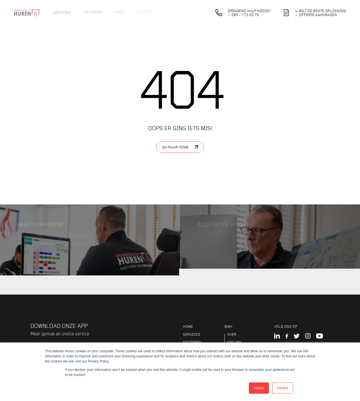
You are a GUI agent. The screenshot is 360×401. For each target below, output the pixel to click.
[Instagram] (308, 336)
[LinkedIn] (277, 336)
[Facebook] (286, 336)
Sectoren (93, 11)
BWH (228, 326)
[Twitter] (296, 336)
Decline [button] (282, 388)
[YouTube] (319, 336)
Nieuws (234, 342)
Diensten (62, 11)
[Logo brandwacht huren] (30, 13)
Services (191, 334)
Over (119, 11)
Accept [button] (259, 388)
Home (188, 326)
